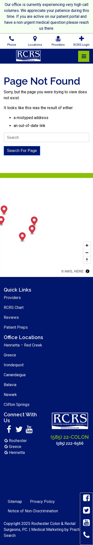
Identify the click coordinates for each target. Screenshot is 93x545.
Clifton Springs (17, 404)
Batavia (10, 384)
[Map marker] (78, 230)
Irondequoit (14, 365)
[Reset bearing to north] (87, 259)
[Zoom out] (87, 252)
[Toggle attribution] (88, 271)
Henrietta (17, 452)
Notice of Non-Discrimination (33, 511)
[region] (46, 227)
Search (10, 535)
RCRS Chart (14, 307)
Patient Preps (16, 327)
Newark (10, 394)
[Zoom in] (87, 245)
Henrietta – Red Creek (23, 345)
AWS (68, 271)
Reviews (11, 317)
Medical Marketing (47, 529)
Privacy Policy (42, 501)
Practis (76, 529)
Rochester (18, 440)
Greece (10, 355)
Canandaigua (15, 374)
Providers (12, 297)
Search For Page (22, 151)
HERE (79, 271)
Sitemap (15, 501)
